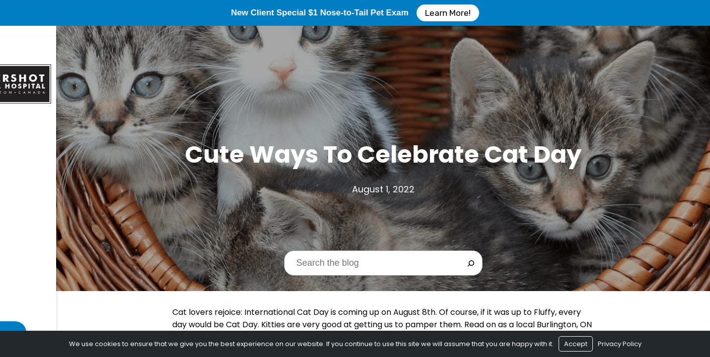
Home (20, 141)
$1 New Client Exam (45, 178)
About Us (28, 160)
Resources (31, 215)
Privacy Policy (619, 344)
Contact (28, 251)
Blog (19, 233)
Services (26, 196)
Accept (575, 344)
